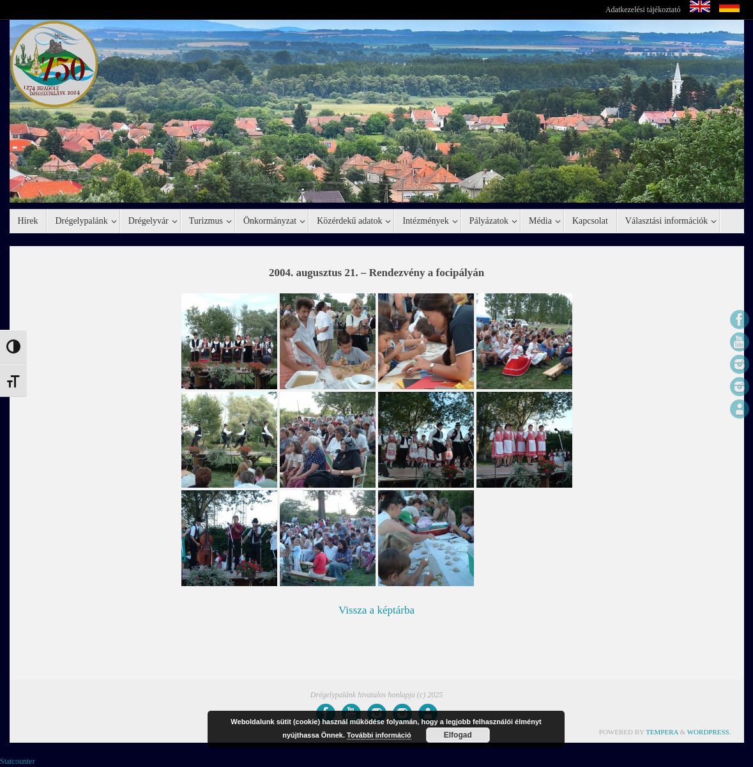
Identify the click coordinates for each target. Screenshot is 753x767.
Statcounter (17, 761)
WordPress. (709, 732)
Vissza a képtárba (376, 610)
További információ (379, 735)
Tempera (662, 732)
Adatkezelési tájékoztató (643, 9)
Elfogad (458, 735)
